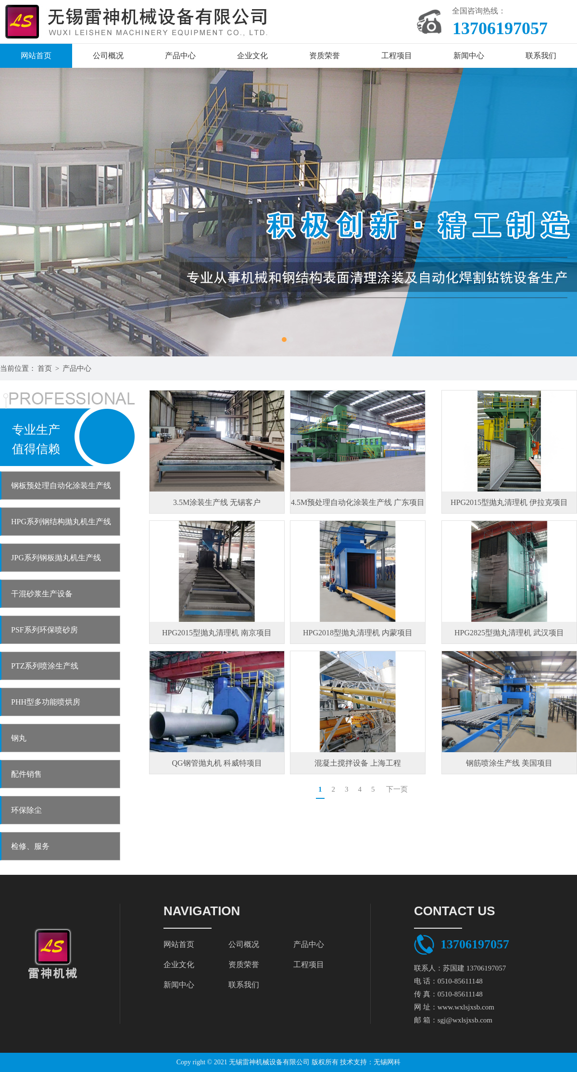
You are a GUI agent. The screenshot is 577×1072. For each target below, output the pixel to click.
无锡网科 (387, 1062)
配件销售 (26, 774)
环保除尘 (26, 810)
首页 (45, 368)
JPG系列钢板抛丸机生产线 (56, 558)
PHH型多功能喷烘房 (45, 702)
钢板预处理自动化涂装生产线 (61, 485)
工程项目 (396, 55)
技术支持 (353, 1062)
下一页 (397, 789)
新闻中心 (468, 55)
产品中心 (180, 55)
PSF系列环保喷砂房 (44, 630)
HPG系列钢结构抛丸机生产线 (61, 521)
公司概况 (108, 55)
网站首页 (36, 55)
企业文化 (252, 55)
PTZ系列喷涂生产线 (44, 666)
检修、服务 (30, 846)
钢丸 (18, 738)
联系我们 (541, 55)
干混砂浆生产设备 (42, 594)
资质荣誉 (324, 55)
